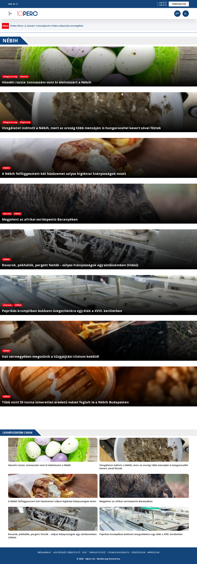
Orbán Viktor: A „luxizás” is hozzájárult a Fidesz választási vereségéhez (46, 26)
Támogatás (178, 3)
